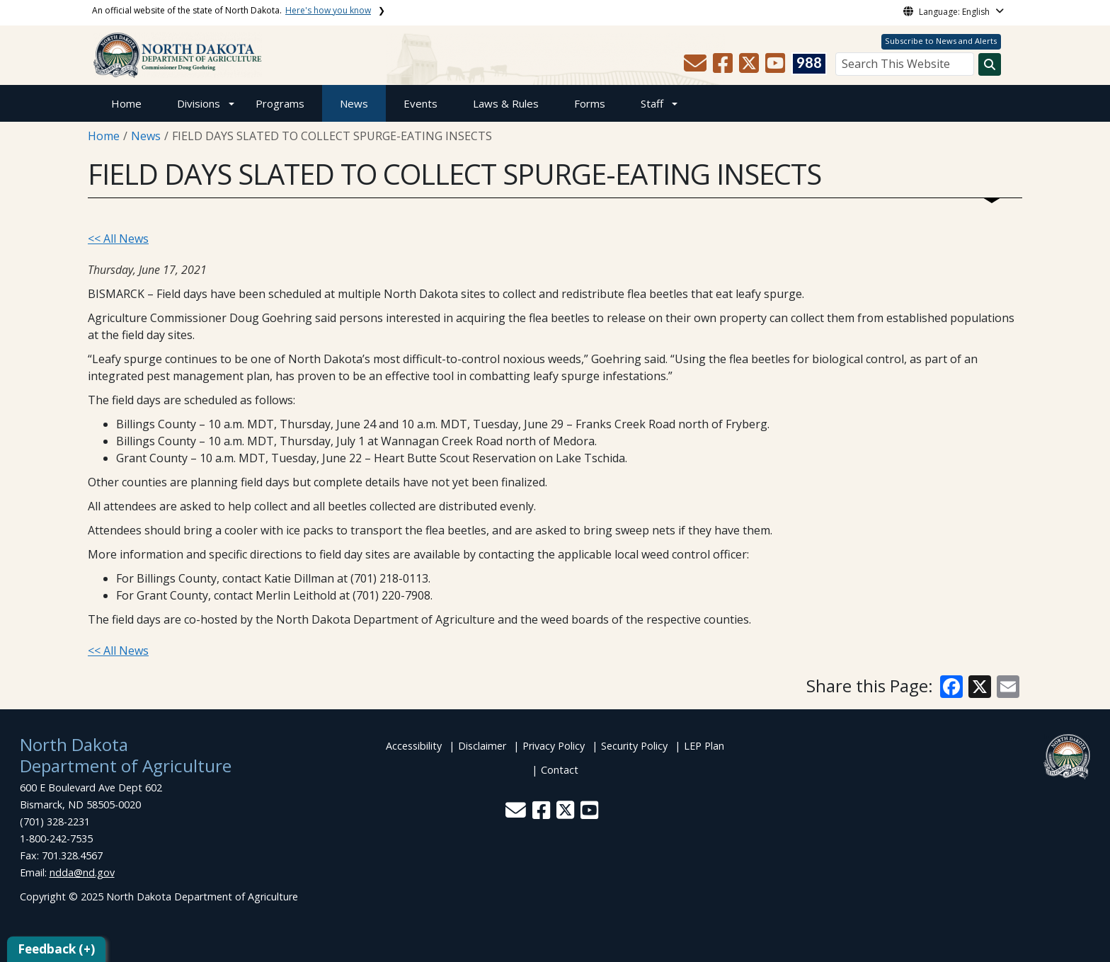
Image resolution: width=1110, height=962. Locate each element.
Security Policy (634, 745)
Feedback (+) (56, 949)
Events (420, 103)
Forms (589, 103)
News (354, 103)
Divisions (198, 103)
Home (126, 103)
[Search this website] (989, 64)
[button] (696, 67)
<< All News (118, 238)
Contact (559, 770)
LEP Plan (704, 745)
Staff (652, 103)
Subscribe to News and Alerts (941, 40)
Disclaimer (482, 745)
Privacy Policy (553, 745)
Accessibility (414, 745)
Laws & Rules (506, 103)
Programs (280, 103)
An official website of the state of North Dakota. (231, 10)
